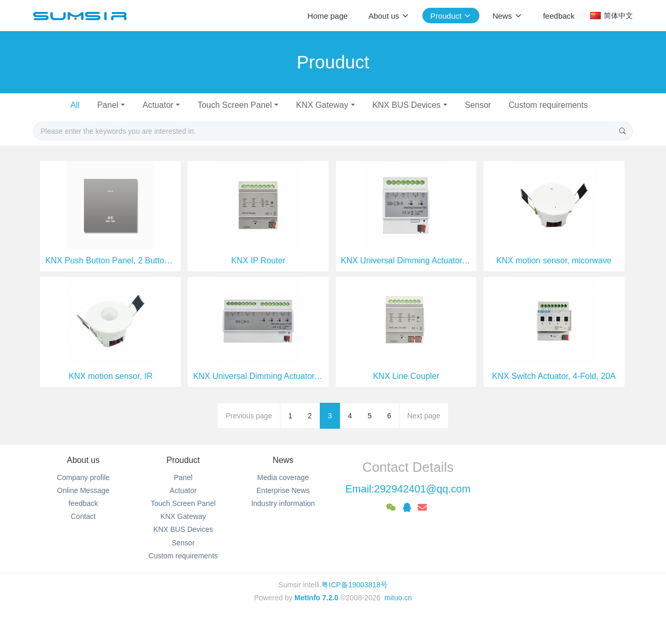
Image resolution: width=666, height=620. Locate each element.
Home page (327, 15)
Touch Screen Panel (234, 105)
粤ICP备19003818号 (354, 585)
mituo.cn (398, 598)
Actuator (158, 105)
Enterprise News (283, 490)
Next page (424, 416)
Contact (83, 516)
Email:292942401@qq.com (408, 489)
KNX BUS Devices (406, 105)
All (75, 105)
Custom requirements (548, 105)
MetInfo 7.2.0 (316, 598)
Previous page (248, 416)
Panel (107, 105)
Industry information (283, 503)
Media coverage (283, 477)
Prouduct (183, 460)
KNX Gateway (322, 105)
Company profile (83, 477)
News (283, 460)
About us (83, 460)
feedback (83, 503)
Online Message (83, 490)
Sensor (478, 105)
